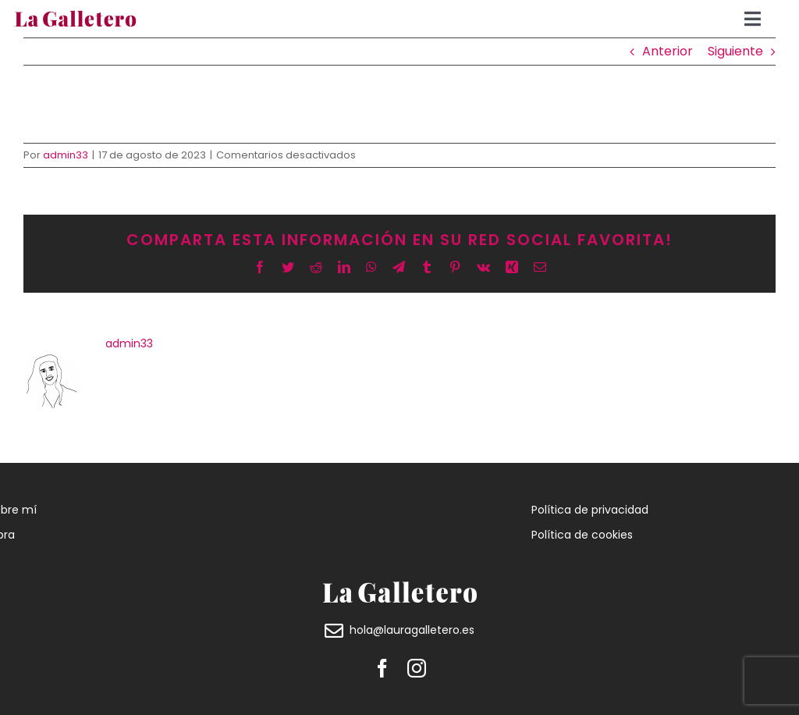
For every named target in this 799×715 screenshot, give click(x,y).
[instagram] (416, 668)
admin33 (65, 155)
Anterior (667, 51)
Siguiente (735, 51)
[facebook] (382, 668)
